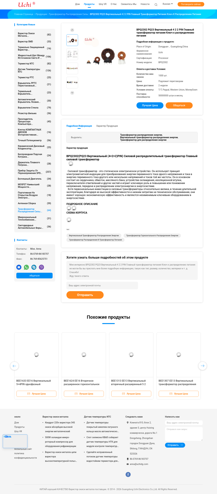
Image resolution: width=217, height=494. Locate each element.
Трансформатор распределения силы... (34, 210)
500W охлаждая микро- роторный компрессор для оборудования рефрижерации (60, 441)
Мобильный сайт (23, 449)
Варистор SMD (34, 41)
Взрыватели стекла (34, 107)
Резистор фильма (34, 113)
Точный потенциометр (34, 140)
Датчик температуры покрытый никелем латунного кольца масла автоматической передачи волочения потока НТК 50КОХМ (103, 427)
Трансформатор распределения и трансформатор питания (95, 240)
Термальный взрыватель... (34, 92)
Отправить (85, 295)
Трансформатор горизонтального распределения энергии (152, 235)
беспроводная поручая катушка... (34, 155)
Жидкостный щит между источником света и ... (34, 56)
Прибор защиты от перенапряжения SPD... (34, 171)
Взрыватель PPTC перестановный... (34, 84)
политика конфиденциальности (25, 455)
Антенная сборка (34, 203)
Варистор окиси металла (55, 416)
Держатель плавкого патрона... (34, 163)
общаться (34, 275)
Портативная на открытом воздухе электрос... (34, 195)
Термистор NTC (34, 63)
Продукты (19, 427)
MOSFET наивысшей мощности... (34, 185)
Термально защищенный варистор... (34, 48)
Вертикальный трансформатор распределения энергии (94, 235)
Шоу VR (18, 431)
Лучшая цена (150, 105)
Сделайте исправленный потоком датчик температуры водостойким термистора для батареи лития (102, 457)
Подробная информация (79, 126)
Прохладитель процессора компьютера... (34, 121)
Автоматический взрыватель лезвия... (34, 100)
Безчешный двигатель (34, 178)
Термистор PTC (34, 77)
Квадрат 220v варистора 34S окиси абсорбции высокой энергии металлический (60, 427)
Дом (16, 422)
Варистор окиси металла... (34, 34)
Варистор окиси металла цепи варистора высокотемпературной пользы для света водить (61, 457)
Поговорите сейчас (191, 4)
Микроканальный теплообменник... (34, 218)
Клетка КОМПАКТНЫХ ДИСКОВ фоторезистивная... (34, 132)
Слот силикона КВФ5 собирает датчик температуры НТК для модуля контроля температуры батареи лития (103, 442)
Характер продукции (107, 126)
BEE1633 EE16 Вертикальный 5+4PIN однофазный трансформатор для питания (33, 384)
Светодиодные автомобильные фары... (34, 226)
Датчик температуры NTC (34, 70)
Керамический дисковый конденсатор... (34, 147)
